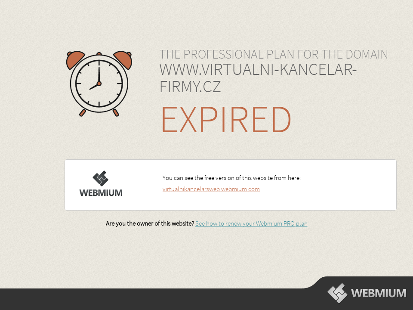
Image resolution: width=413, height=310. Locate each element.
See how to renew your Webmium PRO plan (251, 223)
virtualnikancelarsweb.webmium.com (211, 189)
